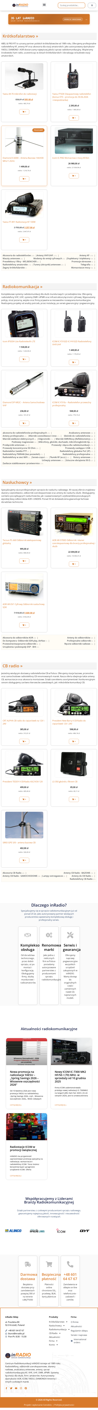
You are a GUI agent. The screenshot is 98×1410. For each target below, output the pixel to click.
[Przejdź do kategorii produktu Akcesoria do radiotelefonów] (19, 257)
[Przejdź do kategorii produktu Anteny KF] (86, 257)
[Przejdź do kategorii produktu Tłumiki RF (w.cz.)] (60, 459)
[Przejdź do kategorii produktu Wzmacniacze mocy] (82, 269)
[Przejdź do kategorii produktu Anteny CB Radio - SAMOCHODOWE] (22, 878)
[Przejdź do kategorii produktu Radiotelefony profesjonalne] (78, 456)
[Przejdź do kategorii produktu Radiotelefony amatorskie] (17, 266)
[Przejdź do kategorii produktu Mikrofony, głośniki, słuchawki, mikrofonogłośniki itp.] (66, 444)
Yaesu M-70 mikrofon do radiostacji (20, 96)
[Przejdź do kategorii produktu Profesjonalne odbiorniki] (80, 642)
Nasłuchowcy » (17, 484)
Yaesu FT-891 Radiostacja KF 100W (19, 224)
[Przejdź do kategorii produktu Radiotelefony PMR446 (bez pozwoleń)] (23, 456)
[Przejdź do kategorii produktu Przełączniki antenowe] (15, 447)
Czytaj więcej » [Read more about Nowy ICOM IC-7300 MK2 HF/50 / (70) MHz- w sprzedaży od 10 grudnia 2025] (60, 1107)
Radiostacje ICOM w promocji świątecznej (23, 1150)
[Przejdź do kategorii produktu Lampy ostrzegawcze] (53, 878)
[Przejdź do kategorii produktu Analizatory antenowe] (81, 435)
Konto (53, 1347)
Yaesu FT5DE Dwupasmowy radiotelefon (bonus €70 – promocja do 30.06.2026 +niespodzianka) (71, 99)
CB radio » (13, 668)
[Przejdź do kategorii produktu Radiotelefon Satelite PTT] (16, 453)
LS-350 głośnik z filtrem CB (64, 783)
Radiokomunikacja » (22, 289)
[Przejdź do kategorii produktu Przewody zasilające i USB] (79, 450)
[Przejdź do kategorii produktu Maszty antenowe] (13, 260)
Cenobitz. (47, 1407)
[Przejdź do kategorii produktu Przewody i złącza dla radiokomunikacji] (73, 447)
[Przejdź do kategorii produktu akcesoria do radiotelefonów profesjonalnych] (26, 435)
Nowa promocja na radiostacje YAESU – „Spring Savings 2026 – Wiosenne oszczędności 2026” (25, 1080)
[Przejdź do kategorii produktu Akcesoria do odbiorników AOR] (19, 639)
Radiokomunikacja (59, 1331)
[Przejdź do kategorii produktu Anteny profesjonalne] (15, 438)
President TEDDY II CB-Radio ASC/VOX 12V (23, 783)
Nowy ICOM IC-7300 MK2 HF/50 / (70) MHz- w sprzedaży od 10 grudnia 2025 (70, 1078)
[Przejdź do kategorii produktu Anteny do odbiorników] (80, 639)
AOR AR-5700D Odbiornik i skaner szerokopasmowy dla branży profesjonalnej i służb (73, 545)
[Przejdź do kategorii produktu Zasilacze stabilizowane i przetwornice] (23, 465)
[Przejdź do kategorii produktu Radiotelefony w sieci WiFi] (16, 459)
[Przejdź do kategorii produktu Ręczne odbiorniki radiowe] (79, 646)
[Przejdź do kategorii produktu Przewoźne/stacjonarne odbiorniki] (21, 646)
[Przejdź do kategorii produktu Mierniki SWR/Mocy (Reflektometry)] (75, 441)
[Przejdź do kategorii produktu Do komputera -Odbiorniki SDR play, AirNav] (25, 642)
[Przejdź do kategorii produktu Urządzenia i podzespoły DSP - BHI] (21, 649)
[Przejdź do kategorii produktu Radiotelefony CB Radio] (82, 881)
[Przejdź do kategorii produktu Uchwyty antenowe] (53, 462)
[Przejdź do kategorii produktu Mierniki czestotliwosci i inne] (44, 438)
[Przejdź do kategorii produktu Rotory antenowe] (83, 459)
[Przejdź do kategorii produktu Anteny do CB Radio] (83, 878)
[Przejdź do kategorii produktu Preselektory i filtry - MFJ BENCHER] (21, 263)
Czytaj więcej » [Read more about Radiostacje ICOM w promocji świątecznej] (16, 1178)
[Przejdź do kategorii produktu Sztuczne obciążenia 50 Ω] (80, 462)
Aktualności (54, 1339)
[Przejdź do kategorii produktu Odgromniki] (45, 441)
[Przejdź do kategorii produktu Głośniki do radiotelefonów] (79, 438)
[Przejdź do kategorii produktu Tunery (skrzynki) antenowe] (49, 266)
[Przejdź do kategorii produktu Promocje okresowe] (83, 263)
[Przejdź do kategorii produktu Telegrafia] (87, 266)
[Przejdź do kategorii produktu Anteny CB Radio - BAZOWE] (79, 875)
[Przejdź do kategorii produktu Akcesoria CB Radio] (14, 875)
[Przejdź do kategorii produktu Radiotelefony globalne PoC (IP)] (77, 453)
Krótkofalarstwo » (20, 38)
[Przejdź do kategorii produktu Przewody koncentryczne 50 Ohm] (21, 450)
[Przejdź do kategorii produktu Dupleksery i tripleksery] (80, 260)
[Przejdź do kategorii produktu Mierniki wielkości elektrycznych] (19, 441)
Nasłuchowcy (57, 1328)
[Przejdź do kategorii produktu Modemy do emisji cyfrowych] (49, 260)
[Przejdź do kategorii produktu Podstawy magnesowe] (24, 444)
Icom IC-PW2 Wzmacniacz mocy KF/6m (70, 160)
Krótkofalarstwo (58, 1324)
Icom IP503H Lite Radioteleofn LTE (19, 343)
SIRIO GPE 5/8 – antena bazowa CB (19, 844)
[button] (44, 5)
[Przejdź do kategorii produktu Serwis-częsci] (40, 459)
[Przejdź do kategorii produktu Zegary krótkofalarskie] (15, 269)
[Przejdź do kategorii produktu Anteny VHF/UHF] (47, 257)
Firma (53, 1343)
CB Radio (55, 1335)
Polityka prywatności (64, 1407)
